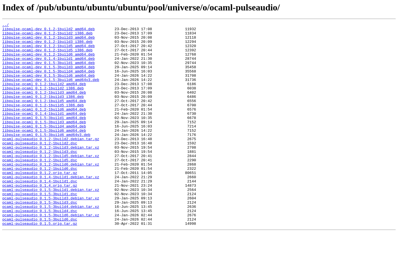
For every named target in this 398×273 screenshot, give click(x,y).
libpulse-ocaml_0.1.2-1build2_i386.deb (43, 101)
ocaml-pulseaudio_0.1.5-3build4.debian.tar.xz (50, 243)
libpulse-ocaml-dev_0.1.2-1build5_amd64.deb (48, 50)
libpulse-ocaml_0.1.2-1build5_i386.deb (43, 121)
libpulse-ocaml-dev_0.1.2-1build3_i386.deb (47, 45)
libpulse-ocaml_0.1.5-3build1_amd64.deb (44, 137)
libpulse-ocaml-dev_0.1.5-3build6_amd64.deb (48, 86)
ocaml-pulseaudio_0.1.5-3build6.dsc (39, 258)
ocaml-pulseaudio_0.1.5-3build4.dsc (39, 248)
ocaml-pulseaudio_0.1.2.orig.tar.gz (39, 203)
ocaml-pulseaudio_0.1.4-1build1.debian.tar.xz (50, 208)
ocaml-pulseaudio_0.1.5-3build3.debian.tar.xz (50, 233)
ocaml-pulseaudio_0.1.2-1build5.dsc (39, 187)
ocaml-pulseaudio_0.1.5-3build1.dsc (39, 228)
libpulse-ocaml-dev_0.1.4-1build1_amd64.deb (48, 66)
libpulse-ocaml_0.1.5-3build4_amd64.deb (44, 147)
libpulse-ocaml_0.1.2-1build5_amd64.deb (44, 116)
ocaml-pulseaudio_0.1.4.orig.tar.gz (39, 218)
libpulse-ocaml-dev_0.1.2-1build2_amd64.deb (48, 30)
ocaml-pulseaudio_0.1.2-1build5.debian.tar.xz (50, 182)
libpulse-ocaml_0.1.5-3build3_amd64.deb (44, 142)
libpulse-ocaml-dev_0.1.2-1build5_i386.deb (47, 55)
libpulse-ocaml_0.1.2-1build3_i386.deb (43, 111)
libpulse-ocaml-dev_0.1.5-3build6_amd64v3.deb (50, 91)
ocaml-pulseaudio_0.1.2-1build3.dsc (39, 177)
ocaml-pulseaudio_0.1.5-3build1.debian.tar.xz (50, 223)
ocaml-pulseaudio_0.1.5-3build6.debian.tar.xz (50, 253)
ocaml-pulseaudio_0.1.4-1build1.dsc (39, 213)
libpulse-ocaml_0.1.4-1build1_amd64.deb (44, 132)
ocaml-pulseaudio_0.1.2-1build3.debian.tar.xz (50, 172)
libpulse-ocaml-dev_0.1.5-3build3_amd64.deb (48, 76)
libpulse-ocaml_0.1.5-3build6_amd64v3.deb (46, 157)
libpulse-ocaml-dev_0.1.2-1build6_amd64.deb (48, 60)
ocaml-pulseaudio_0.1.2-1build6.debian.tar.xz (50, 192)
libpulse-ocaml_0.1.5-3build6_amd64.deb (44, 152)
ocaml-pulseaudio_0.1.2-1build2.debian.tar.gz (50, 162)
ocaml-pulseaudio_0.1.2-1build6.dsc (39, 198)
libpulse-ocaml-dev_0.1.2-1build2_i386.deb (47, 35)
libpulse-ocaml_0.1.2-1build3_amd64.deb (44, 106)
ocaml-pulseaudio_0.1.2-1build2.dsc (39, 167)
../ (5, 25)
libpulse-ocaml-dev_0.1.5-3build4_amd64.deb (48, 81)
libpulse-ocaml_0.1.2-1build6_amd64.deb (44, 126)
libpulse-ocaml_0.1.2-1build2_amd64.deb (44, 96)
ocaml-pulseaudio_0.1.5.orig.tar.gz (39, 264)
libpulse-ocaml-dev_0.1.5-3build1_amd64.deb (48, 71)
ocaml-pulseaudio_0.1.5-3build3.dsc (39, 238)
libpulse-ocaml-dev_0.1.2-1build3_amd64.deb (48, 40)
